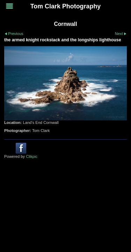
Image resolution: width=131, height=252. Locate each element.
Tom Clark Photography (65, 6)
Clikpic (31, 156)
